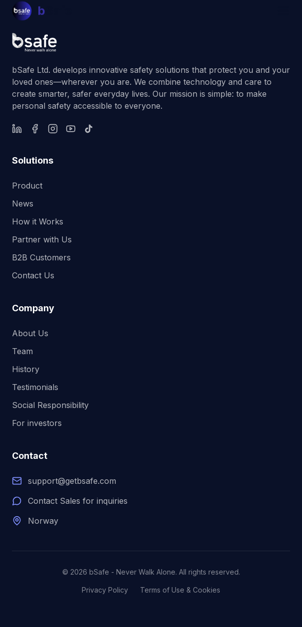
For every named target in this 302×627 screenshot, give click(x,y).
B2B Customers (41, 257)
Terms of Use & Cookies (180, 590)
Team (22, 351)
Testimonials (35, 387)
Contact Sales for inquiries (78, 501)
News (22, 204)
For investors (37, 423)
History (25, 369)
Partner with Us (42, 239)
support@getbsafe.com (72, 481)
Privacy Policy (105, 590)
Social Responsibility (50, 405)
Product (27, 186)
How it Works (37, 221)
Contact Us (33, 275)
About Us (30, 333)
